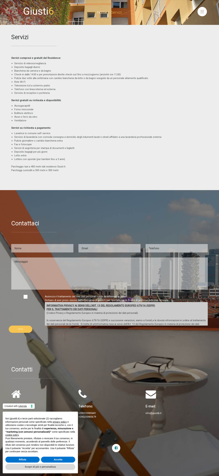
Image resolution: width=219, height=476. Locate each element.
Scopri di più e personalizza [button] (40, 466)
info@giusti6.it (153, 413)
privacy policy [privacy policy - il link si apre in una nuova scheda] (60, 422)
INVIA (20, 329)
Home (102, 12)
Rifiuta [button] (22, 459)
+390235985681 (87, 413)
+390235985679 (87, 416)
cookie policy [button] (12, 435)
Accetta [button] (58, 459)
